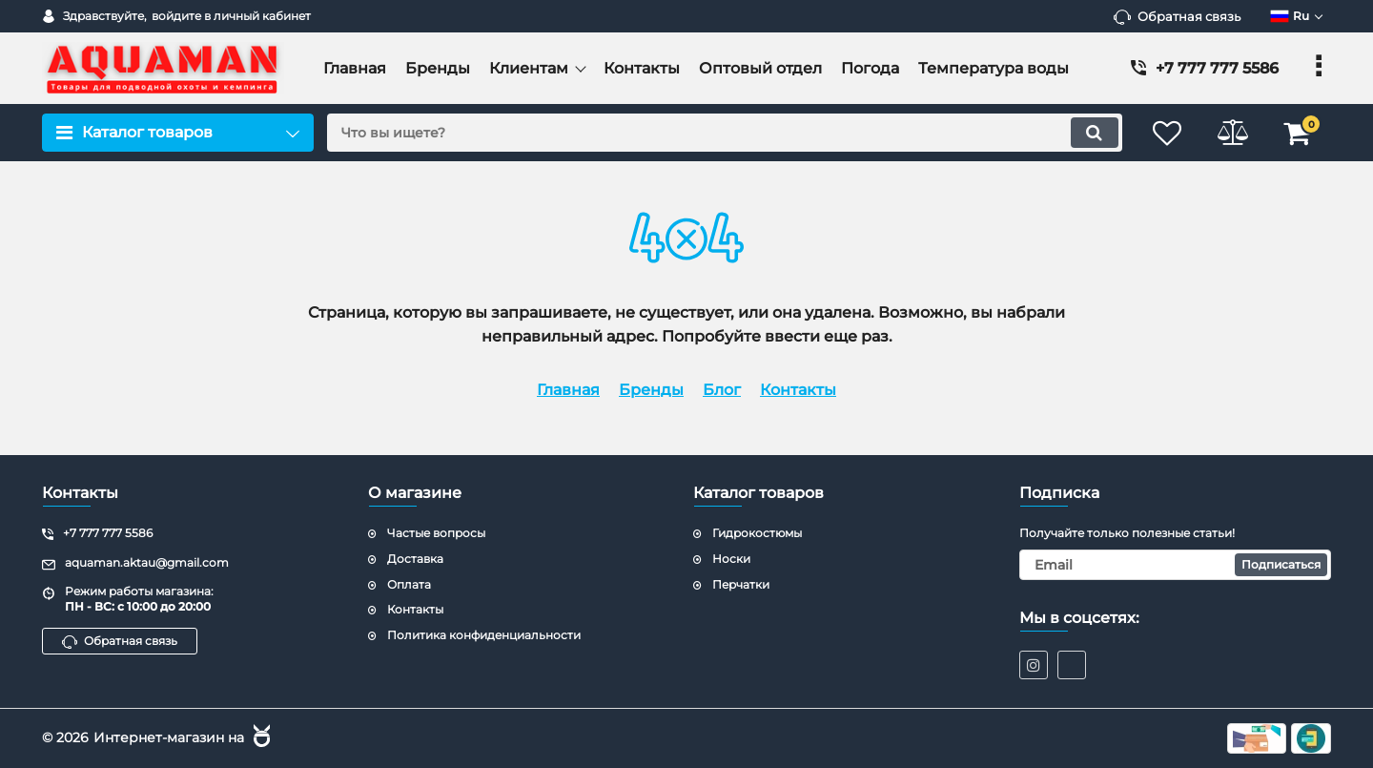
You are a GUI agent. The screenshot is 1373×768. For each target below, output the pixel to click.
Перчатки (740, 584)
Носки (731, 558)
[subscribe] (1175, 565)
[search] (722, 133)
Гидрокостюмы (757, 533)
